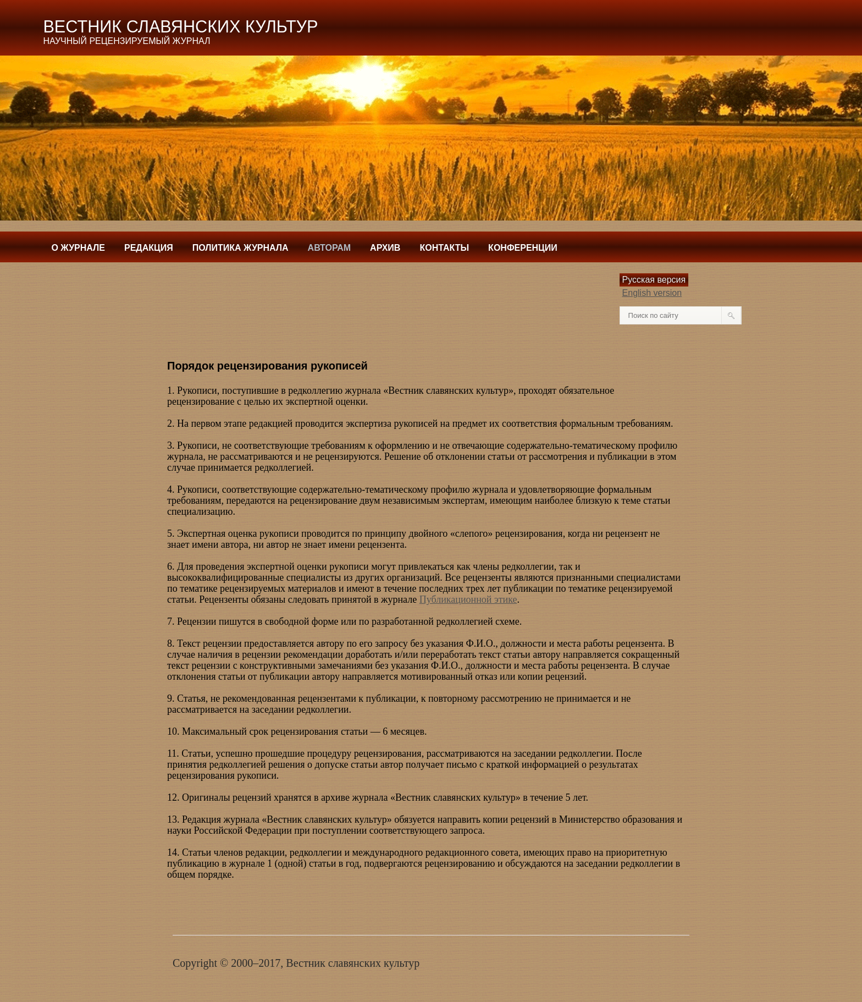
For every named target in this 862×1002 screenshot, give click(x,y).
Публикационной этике (468, 599)
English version (652, 293)
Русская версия (654, 279)
